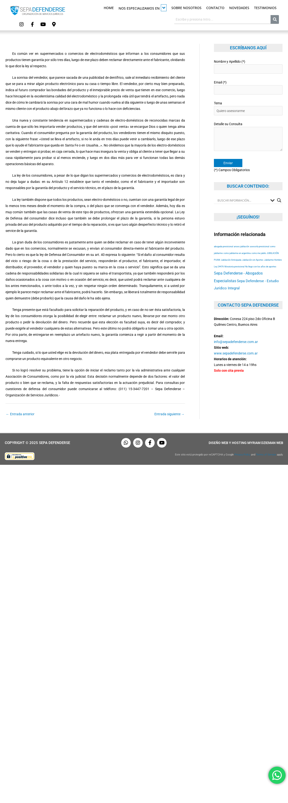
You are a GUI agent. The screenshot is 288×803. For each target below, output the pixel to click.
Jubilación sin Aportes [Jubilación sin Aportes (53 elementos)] (252, 259)
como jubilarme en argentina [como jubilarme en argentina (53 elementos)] (237, 253)
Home (109, 8)
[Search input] (242, 200)
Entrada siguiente (169, 414)
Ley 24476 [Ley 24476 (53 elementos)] (219, 266)
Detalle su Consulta (248, 137)
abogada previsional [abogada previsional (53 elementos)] (223, 246)
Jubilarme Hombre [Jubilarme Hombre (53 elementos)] (273, 259)
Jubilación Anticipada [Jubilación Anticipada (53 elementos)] (231, 259)
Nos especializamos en (143, 7)
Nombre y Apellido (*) (248, 67)
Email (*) (248, 87)
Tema (248, 108)
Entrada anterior (20, 414)
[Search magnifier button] (279, 200)
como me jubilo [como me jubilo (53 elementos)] (258, 253)
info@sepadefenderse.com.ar (236, 342)
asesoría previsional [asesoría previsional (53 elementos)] (259, 246)
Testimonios (265, 8)
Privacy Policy (242, 454)
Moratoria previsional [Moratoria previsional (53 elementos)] (234, 266)
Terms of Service (266, 454)
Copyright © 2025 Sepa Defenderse (37, 443)
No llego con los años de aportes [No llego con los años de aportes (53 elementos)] (260, 266)
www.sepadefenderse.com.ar (236, 353)
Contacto (215, 8)
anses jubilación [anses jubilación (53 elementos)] (241, 246)
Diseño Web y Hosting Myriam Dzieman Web (246, 443)
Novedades (239, 8)
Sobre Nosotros (186, 8)
